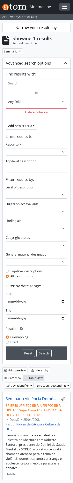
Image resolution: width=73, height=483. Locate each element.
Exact (14, 342)
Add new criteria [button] (20, 126)
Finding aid (14, 221)
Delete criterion (36, 112)
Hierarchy (39, 370)
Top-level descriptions (26, 271)
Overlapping (19, 337)
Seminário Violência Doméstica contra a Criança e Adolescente (31, 398)
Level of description (20, 187)
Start (9, 294)
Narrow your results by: (36, 27)
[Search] (36, 83)
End (8, 310)
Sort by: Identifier (18, 385)
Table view (34, 378)
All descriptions (21, 276)
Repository (14, 144)
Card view (12, 378)
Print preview (15, 370)
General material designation (27, 254)
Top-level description (21, 161)
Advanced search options (28, 63)
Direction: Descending (52, 385)
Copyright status (18, 237)
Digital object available (22, 204)
